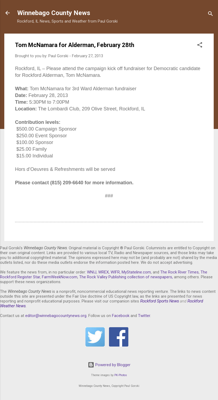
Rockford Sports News (159, 301)
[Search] (210, 14)
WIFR (115, 272)
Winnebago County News (53, 13)
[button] (200, 46)
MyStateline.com (136, 272)
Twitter (144, 315)
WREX (103, 272)
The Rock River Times (179, 272)
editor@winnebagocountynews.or (54, 315)
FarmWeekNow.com (59, 277)
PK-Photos (120, 375)
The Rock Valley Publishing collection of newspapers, (126, 277)
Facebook (120, 315)
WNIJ (91, 272)
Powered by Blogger (109, 364)
